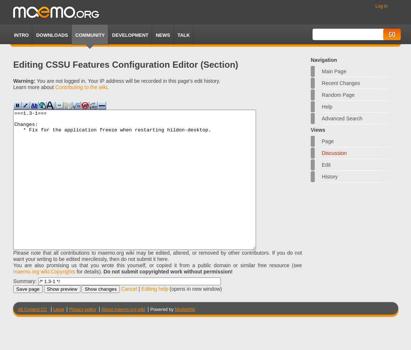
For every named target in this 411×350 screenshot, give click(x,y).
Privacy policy (82, 337)
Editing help (154, 316)
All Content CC (32, 337)
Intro (21, 35)
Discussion (334, 153)
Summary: (25, 309)
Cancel (129, 316)
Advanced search (342, 118)
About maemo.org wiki (123, 337)
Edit (326, 165)
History (330, 177)
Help (327, 107)
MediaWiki (185, 337)
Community (90, 35)
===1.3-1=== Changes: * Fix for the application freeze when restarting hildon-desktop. (149, 193)
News (163, 35)
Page (328, 141)
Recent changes (341, 83)
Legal (58, 337)
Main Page (334, 71)
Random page (338, 95)
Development (130, 35)
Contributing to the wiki (81, 87)
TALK (183, 35)
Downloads (52, 35)
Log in (381, 6)
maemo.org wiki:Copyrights (44, 299)
